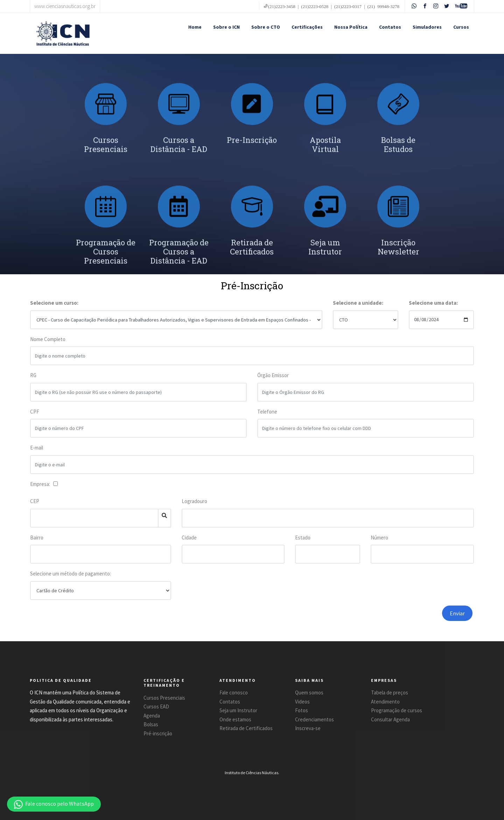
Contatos (390, 27)
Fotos (301, 710)
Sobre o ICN (226, 27)
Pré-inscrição (158, 733)
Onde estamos (235, 719)
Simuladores (427, 27)
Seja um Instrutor (238, 710)
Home (195, 27)
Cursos (461, 27)
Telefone (267, 416)
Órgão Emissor (273, 379)
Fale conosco (233, 692)
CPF (34, 416)
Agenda (152, 715)
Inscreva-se (308, 728)
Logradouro (194, 501)
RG (33, 379)
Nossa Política (351, 27)
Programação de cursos (396, 710)
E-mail (36, 452)
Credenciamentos (314, 719)
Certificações (307, 27)
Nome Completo (47, 343)
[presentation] (372, 619)
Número (379, 537)
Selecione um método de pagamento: (70, 573)
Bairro (36, 537)
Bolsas (151, 724)
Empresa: (41, 484)
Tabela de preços (389, 692)
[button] (54, 804)
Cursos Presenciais (164, 697)
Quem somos (309, 692)
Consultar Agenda (390, 719)
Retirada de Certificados (246, 728)
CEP (34, 501)
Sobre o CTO (265, 27)
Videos (302, 701)
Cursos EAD (156, 706)
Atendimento (385, 701)
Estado (302, 537)
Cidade (189, 537)
